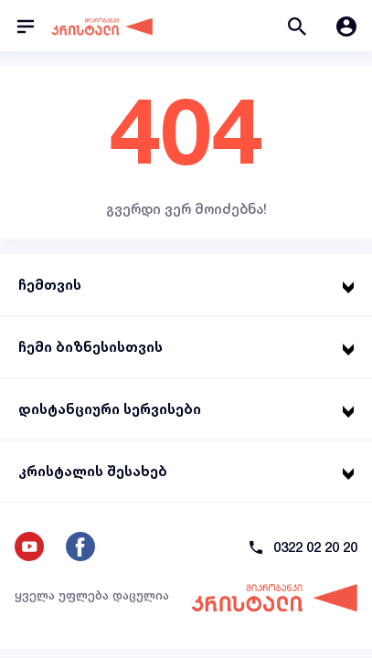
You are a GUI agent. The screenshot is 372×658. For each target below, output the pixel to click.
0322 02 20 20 (315, 547)
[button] (297, 25)
